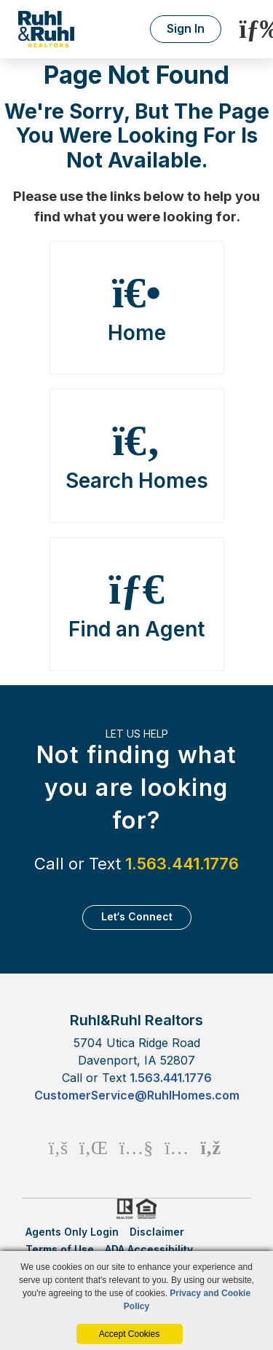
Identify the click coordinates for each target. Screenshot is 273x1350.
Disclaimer (157, 1231)
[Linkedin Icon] (93, 1147)
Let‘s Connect (137, 916)
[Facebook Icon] (58, 1147)
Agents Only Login (72, 1231)
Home (137, 308)
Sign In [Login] (186, 28)
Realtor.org (123, 1209)
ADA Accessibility (149, 1249)
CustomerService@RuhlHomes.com (137, 1095)
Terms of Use (59, 1249)
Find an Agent (137, 604)
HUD (149, 1209)
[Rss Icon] (211, 1147)
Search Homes (137, 456)
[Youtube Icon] (136, 1147)
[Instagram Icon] (177, 1147)
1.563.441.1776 (182, 863)
